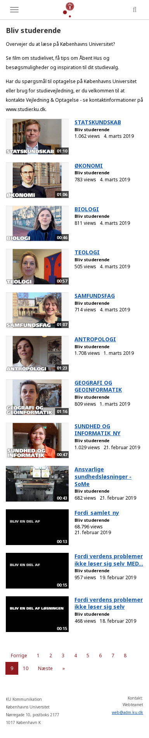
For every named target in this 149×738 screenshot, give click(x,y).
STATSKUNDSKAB (97, 122)
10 (25, 668)
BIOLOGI (86, 209)
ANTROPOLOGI (95, 339)
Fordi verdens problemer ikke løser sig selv (108, 603)
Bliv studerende (91, 129)
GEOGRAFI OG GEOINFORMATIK (98, 386)
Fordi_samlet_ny (96, 512)
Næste (45, 668)
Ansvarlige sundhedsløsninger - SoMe (103, 476)
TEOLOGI (87, 252)
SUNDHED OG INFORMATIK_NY (97, 429)
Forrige (19, 655)
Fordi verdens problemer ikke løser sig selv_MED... (108, 559)
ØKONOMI (88, 165)
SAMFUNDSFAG (94, 295)
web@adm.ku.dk (127, 712)
